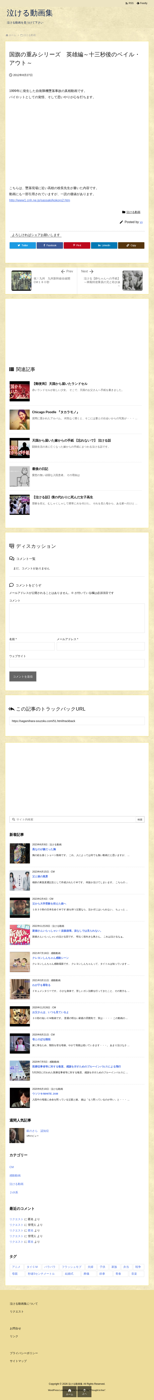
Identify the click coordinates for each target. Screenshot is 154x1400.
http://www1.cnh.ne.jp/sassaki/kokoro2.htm (39, 200)
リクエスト (16, 1219)
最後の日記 (40, 469)
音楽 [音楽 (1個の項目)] (134, 1273)
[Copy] (131, 245)
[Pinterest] (77, 245)
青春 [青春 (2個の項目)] (118, 1273)
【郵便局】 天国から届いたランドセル (59, 383)
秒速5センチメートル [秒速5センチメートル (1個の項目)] (41, 1273)
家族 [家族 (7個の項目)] (114, 1266)
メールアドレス (67, 639)
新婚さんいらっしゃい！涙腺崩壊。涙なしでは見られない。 (67, 930)
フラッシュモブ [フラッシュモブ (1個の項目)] (71, 1266)
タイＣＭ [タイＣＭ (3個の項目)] (32, 1266)
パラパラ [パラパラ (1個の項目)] (50, 1266)
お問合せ (15, 1328)
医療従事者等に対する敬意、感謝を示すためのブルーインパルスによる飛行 (76, 1066)
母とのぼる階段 (41, 1039)
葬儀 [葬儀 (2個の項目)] (86, 1273)
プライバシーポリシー (24, 1353)
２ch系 (13, 1192)
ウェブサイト (17, 656)
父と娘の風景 (40, 876)
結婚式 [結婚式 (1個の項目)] (69, 1273)
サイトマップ (18, 1361)
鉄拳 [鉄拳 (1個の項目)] (102, 1273)
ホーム (12, 35)
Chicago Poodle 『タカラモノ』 (56, 412)
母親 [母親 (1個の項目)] (15, 1273)
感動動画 (15, 1175)
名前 (13, 639)
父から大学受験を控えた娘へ (49, 903)
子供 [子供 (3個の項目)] (102, 1266)
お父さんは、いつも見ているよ (50, 1012)
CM (11, 1167)
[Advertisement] (77, 336)
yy (141, 222)
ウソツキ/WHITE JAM (45, 1093)
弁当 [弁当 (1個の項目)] (126, 1266)
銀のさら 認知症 (37, 1130)
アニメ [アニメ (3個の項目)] (16, 1266)
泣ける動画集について (24, 1303)
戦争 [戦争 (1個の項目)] (138, 1266)
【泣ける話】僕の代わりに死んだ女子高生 (62, 497)
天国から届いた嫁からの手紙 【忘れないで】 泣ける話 (71, 440)
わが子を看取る (41, 985)
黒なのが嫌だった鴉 (44, 849)
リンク (14, 1336)
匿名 (30, 1230)
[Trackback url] (77, 721)
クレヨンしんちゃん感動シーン (50, 957)
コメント (14, 600)
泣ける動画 (30, 35)
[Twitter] (23, 245)
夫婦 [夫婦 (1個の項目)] (90, 1266)
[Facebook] (50, 245)
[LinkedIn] (104, 245)
